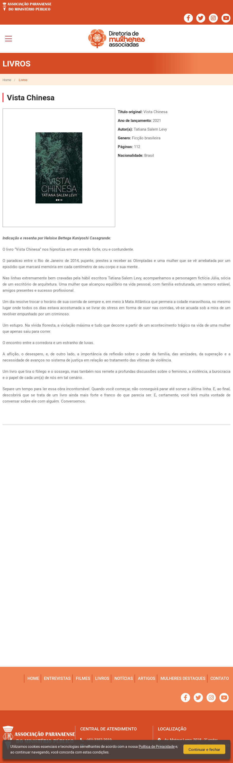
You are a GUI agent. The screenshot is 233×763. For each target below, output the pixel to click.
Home (7, 80)
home (34, 678)
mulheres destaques (183, 678)
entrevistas (58, 678)
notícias (124, 678)
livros (103, 678)
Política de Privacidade (157, 746)
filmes (84, 678)
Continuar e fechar (204, 749)
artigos (147, 678)
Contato (220, 678)
